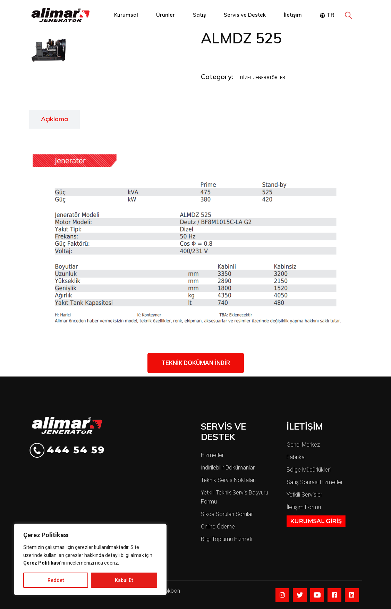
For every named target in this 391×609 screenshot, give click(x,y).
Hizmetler (212, 455)
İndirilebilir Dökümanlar (228, 467)
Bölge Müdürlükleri (309, 469)
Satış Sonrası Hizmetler (315, 482)
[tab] (54, 119)
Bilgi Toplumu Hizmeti (226, 539)
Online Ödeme (218, 526)
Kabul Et (124, 580)
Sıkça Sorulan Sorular (227, 514)
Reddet (56, 580)
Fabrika (296, 457)
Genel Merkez (303, 444)
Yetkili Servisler (304, 494)
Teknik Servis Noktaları (228, 480)
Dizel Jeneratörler (262, 77)
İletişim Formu (304, 507)
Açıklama (54, 119)
